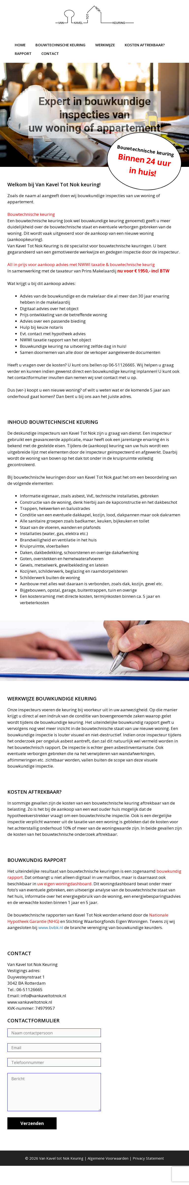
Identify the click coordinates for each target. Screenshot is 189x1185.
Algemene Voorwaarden (108, 1158)
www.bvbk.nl (50, 927)
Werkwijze (105, 44)
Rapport (23, 53)
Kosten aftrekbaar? (145, 44)
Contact (50, 53)
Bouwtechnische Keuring (60, 44)
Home (20, 44)
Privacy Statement (148, 1158)
